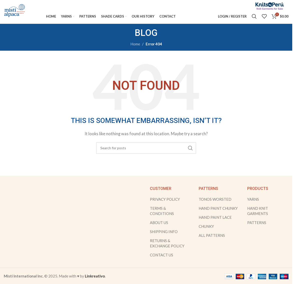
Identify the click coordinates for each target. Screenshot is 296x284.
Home (135, 50)
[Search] (254, 19)
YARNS (253, 205)
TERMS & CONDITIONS (162, 217)
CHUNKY (206, 232)
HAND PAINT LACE (215, 223)
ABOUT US (159, 229)
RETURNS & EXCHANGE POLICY (167, 249)
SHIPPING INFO (164, 238)
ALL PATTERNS (212, 241)
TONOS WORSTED (215, 205)
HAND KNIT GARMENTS (257, 217)
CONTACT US (161, 261)
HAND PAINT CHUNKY (218, 214)
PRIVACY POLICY (165, 205)
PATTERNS (256, 229)
